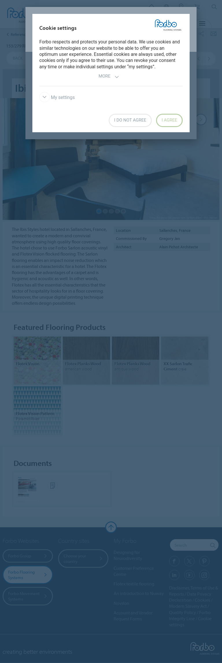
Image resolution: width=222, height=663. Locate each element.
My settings (57, 97)
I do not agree (130, 120)
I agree (169, 120)
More (109, 77)
